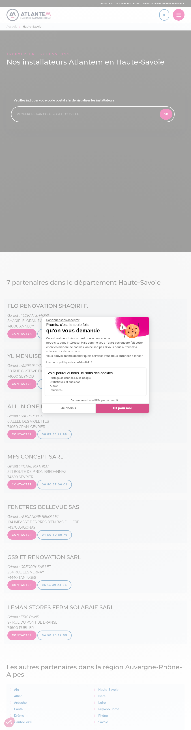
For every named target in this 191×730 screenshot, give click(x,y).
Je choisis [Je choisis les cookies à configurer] (68, 408)
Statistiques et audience (65, 381)
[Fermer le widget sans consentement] (63, 320)
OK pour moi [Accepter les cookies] (122, 408)
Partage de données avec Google (70, 377)
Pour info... (56, 390)
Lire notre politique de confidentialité (69, 362)
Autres (54, 386)
